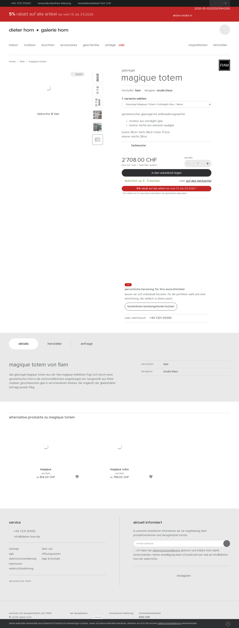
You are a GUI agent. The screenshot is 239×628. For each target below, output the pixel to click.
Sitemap (14, 548)
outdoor (31, 45)
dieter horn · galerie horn (38, 30)
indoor (15, 45)
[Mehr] (207, 163)
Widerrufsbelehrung (21, 568)
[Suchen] (225, 29)
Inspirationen (199, 45)
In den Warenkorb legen (166, 172)
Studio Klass (165, 90)
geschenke (92, 45)
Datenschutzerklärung (22, 558)
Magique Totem (37, 61)
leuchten (49, 45)
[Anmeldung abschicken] (226, 543)
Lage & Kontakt (51, 558)
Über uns (47, 548)
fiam (22, 61)
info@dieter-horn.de (24, 537)
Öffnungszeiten (51, 553)
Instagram (182, 575)
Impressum (15, 563)
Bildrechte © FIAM (48, 114)
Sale (124, 45)
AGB (11, 553)
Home (12, 61)
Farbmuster (137, 145)
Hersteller (221, 45)
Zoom (77, 74)
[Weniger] (188, 163)
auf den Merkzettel (198, 181)
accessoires (70, 45)
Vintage (110, 45)
